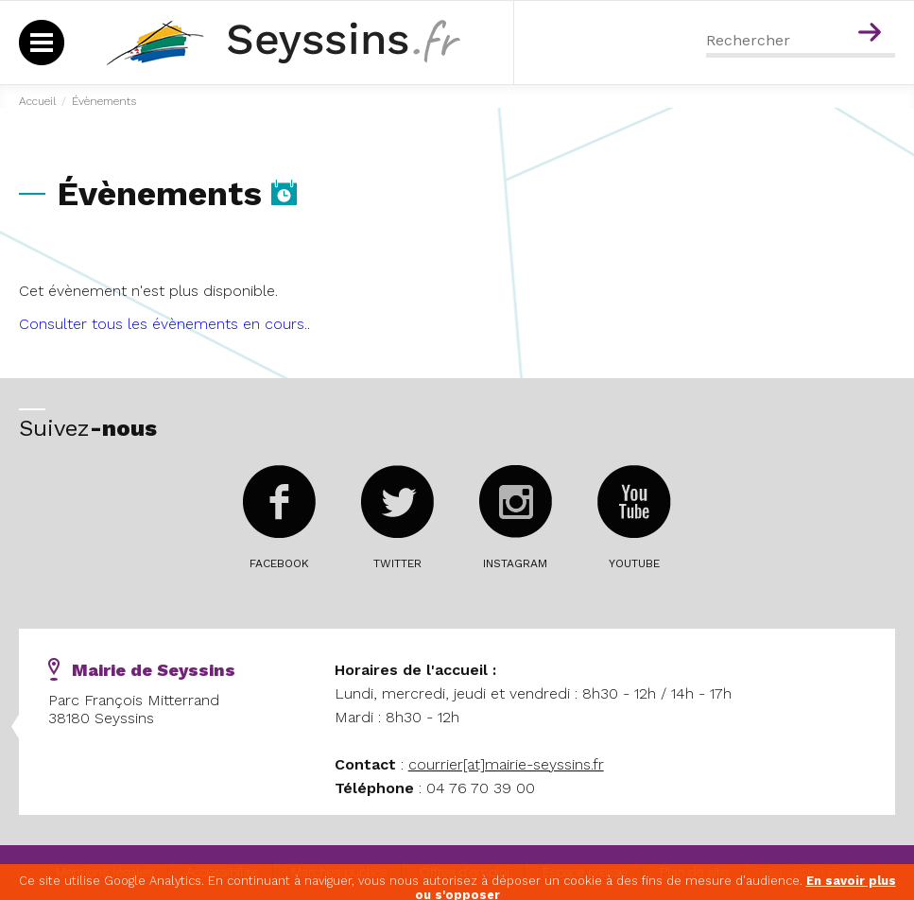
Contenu (873, 7)
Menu (832, 7)
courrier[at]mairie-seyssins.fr (506, 764)
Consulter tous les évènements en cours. (163, 324)
